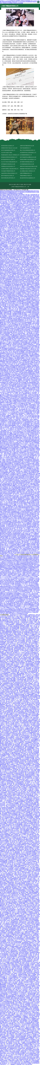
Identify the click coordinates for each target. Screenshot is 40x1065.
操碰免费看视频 (7, 1001)
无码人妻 (21, 769)
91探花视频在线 (6, 508)
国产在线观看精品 (27, 515)
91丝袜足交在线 (33, 1031)
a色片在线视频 (12, 449)
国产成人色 (10, 864)
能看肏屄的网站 (18, 740)
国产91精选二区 (32, 1011)
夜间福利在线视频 (12, 822)
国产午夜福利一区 (29, 235)
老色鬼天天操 (26, 326)
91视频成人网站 (8, 334)
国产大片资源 (23, 439)
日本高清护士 (3, 492)
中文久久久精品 (34, 716)
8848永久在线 (20, 811)
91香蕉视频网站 (29, 257)
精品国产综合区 (8, 371)
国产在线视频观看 (15, 818)
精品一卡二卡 (18, 520)
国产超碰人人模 (22, 225)
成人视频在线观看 (26, 657)
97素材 (12, 662)
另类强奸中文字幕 (5, 893)
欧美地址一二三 (21, 509)
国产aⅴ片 (29, 670)
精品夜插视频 (21, 537)
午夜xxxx (22, 1047)
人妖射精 (7, 1005)
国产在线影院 (19, 243)
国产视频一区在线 (12, 433)
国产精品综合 (9, 1055)
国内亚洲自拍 (32, 956)
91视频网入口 (7, 670)
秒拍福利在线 (26, 440)
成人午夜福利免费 (29, 463)
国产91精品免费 (13, 953)
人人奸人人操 (34, 528)
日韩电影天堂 (24, 629)
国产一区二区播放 (25, 528)
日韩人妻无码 (20, 678)
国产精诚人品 (15, 741)
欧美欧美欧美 (28, 811)
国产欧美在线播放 (24, 324)
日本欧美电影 (19, 823)
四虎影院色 (23, 761)
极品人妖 (22, 925)
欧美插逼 (34, 853)
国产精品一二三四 (5, 229)
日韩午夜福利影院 (33, 951)
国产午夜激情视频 (33, 715)
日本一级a (14, 918)
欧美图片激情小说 (23, 517)
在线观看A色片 (11, 906)
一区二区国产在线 (21, 908)
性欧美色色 (3, 968)
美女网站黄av (31, 834)
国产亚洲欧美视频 (25, 881)
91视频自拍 (13, 934)
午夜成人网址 (30, 270)
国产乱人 (9, 1019)
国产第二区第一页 (12, 1011)
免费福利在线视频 (19, 694)
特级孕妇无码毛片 (26, 882)
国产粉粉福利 (23, 659)
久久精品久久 (3, 413)
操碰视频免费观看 (11, 996)
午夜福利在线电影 (18, 203)
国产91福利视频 (6, 374)
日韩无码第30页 (18, 845)
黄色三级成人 (28, 385)
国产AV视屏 (12, 633)
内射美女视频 (29, 219)
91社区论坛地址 (11, 748)
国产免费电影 (17, 200)
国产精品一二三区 (27, 313)
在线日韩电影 (23, 496)
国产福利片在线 (4, 761)
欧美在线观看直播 (14, 447)
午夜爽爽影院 (7, 285)
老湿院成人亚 (9, 356)
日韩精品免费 (24, 919)
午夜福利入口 (9, 656)
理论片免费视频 (21, 934)
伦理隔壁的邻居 (27, 885)
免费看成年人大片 (14, 348)
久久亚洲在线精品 (5, 336)
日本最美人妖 (26, 376)
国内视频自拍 (17, 512)
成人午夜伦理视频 (30, 773)
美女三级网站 (30, 496)
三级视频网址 (8, 945)
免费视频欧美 (28, 1009)
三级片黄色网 (14, 735)
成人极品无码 (13, 810)
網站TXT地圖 (20, 184)
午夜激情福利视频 (21, 679)
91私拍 (33, 826)
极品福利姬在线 (23, 237)
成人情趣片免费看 (11, 401)
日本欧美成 (3, 1011)
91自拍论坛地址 (8, 218)
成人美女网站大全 (15, 229)
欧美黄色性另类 (21, 256)
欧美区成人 (17, 622)
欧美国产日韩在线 (8, 1049)
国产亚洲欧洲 (9, 1012)
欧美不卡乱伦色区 (27, 1057)
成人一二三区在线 (20, 940)
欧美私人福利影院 (35, 376)
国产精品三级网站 (32, 1036)
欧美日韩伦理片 (13, 306)
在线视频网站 (35, 200)
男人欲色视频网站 (23, 360)
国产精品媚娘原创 (7, 769)
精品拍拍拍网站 (9, 214)
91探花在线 (34, 1005)
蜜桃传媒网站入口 (31, 1048)
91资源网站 (30, 912)
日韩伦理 (26, 904)
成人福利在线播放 (35, 759)
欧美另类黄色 (20, 441)
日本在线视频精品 (13, 977)
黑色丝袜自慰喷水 (18, 719)
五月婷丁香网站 (23, 504)
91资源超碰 (5, 912)
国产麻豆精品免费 (10, 445)
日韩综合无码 (25, 209)
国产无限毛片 (25, 214)
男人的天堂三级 (9, 250)
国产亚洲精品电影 (19, 328)
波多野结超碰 (11, 232)
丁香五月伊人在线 (16, 415)
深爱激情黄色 (11, 882)
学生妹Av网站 (11, 774)
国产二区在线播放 (31, 985)
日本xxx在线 (19, 681)
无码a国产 (3, 697)
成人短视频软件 (23, 474)
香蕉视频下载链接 (10, 211)
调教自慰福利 (7, 648)
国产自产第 (6, 828)
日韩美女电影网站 (33, 697)
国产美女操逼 (10, 370)
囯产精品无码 (20, 246)
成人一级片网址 (25, 248)
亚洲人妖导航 (16, 786)
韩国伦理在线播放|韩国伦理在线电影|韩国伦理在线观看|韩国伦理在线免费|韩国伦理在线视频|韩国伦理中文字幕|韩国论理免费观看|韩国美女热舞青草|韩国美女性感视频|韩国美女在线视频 (19, 192)
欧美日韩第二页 (22, 280)
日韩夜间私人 (31, 344)
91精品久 (34, 1028)
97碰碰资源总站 (9, 705)
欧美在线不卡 (11, 816)
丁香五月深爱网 (33, 285)
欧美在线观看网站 (24, 247)
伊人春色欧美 (26, 1055)
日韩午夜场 (8, 791)
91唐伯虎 (4, 928)
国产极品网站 (16, 745)
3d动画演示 (36, 797)
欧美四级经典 (29, 704)
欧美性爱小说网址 (14, 420)
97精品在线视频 (14, 695)
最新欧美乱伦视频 (22, 386)
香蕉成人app (26, 824)
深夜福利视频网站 (34, 892)
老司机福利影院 (12, 928)
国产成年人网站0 (34, 676)
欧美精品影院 (22, 223)
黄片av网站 (9, 666)
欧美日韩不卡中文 (31, 420)
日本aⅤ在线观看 (30, 635)
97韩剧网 (21, 1009)
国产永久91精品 (17, 843)
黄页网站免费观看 (5, 252)
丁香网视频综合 (19, 624)
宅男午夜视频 (23, 946)
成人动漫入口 (29, 485)
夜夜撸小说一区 (30, 223)
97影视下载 (20, 633)
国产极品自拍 (10, 268)
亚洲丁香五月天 (34, 831)
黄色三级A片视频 (11, 452)
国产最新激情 (3, 407)
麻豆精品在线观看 (19, 711)
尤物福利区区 (5, 441)
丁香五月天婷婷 (35, 261)
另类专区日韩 (18, 655)
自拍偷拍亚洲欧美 (19, 773)
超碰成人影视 (16, 794)
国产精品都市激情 (24, 285)
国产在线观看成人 (21, 501)
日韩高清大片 (12, 246)
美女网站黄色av (4, 1022)
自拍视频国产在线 (21, 915)
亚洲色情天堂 (29, 291)
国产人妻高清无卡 (16, 387)
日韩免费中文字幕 (33, 397)
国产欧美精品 (26, 699)
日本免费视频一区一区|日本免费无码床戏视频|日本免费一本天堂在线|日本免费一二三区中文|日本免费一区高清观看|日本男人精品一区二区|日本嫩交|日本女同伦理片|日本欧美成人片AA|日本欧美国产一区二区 (20, 591)
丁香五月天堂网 (9, 651)
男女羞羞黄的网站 (24, 1038)
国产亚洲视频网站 (32, 455)
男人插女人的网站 (33, 480)
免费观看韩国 (28, 441)
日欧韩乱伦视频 (31, 993)
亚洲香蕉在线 (14, 525)
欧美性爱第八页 (27, 736)
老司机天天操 (23, 494)
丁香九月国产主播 (5, 645)
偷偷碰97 (13, 1064)
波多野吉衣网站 (18, 241)
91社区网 (36, 1003)
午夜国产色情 (18, 875)
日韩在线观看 (34, 499)
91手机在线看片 (30, 903)
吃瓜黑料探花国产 (8, 751)
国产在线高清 (35, 548)
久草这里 (36, 950)
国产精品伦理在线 (6, 942)
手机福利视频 (20, 996)
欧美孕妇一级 (9, 907)
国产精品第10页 (9, 241)
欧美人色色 (11, 617)
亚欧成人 (4, 1057)
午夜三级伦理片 (31, 915)
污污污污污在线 (16, 898)
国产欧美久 (22, 813)
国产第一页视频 (27, 435)
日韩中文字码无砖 (19, 322)
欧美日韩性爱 (22, 973)
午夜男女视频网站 (18, 499)
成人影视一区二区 (20, 297)
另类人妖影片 (14, 517)
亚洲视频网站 (3, 449)
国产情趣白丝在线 (10, 224)
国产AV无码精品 (17, 376)
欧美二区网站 (12, 482)
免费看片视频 (13, 955)
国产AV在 (31, 865)
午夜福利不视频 (4, 951)
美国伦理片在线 (20, 418)
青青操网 (15, 800)
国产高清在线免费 (19, 370)
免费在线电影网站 (10, 1015)
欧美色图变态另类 (19, 683)
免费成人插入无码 (21, 660)
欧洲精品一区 (3, 548)
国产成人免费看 (9, 200)
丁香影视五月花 (7, 247)
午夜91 (16, 704)
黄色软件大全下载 (11, 353)
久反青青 (32, 1001)
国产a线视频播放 (32, 538)
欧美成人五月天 (25, 552)
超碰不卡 (18, 764)
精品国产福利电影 (25, 269)
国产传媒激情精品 (23, 1006)
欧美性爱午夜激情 (24, 952)
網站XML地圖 (12, 184)
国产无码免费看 (9, 542)
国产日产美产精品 (29, 842)
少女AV (28, 867)
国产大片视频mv (21, 286)
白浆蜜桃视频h (7, 207)
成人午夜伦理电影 (11, 274)
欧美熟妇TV (28, 996)
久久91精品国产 (26, 547)
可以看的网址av (15, 1004)
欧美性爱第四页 (33, 300)
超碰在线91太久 (25, 1010)
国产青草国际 (6, 204)
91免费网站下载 (17, 726)
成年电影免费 (14, 194)
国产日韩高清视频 (30, 316)
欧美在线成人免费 (23, 992)
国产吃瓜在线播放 (20, 640)
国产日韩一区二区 (5, 700)
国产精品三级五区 (25, 962)
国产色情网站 (34, 843)
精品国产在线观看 (32, 854)
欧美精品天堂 (24, 458)
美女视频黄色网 (30, 638)
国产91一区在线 (7, 423)
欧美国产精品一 (24, 394)
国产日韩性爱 (23, 281)
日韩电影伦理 (26, 251)
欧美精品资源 (26, 493)
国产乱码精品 (9, 435)
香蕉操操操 (8, 618)
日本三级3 (3, 856)
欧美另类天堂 (31, 517)
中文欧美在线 (4, 788)
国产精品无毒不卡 (14, 629)
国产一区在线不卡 (27, 675)
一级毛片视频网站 (27, 523)
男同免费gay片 (33, 1017)
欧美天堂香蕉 (22, 1058)
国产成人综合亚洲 (26, 794)
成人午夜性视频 (31, 484)
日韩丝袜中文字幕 (21, 429)
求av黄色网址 (8, 800)
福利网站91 (31, 929)
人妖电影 (13, 677)
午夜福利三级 (16, 657)
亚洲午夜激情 (19, 414)
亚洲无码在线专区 (8, 483)
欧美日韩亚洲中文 (18, 812)
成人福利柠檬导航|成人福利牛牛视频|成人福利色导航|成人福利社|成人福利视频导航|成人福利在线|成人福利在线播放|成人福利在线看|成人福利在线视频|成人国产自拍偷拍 (19, 604)
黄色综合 (10, 1047)
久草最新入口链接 (10, 408)
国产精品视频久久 (32, 407)
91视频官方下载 (31, 208)
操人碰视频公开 (23, 837)
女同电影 (4, 983)
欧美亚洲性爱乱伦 (18, 838)
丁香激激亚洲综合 (19, 216)
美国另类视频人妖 (18, 318)
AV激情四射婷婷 (24, 722)
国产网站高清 (8, 652)
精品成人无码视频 (5, 436)
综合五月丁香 (16, 668)
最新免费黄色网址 (29, 519)
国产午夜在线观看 (25, 531)
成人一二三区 (25, 836)
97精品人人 (25, 1015)
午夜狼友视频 (6, 1026)
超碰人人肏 (8, 752)
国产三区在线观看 (15, 826)
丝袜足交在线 (32, 754)
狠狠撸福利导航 (17, 632)
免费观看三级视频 (13, 869)
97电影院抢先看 (4, 908)
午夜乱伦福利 (9, 289)
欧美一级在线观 (23, 990)
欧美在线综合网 (14, 831)
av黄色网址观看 (9, 460)
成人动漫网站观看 (14, 628)
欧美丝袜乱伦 (20, 530)
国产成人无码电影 (28, 838)
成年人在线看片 (20, 449)
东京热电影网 (30, 494)
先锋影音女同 (24, 538)
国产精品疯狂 (34, 699)
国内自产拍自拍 (32, 396)
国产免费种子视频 (23, 355)
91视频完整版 (4, 869)
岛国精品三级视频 (30, 327)
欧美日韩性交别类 (28, 243)
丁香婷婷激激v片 (25, 419)
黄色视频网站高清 (14, 929)
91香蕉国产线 (29, 1047)
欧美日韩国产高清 (12, 641)
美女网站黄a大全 (14, 466)
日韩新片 (28, 995)
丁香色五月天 (14, 333)
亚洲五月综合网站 (14, 442)
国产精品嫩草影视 (20, 995)
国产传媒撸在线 (8, 234)
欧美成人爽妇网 (4, 887)
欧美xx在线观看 (16, 538)
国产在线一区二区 (18, 236)
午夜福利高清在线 (6, 815)
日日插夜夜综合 (10, 801)
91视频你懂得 (29, 799)
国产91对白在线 (17, 302)
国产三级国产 (7, 898)
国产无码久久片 (32, 508)
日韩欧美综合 (10, 392)
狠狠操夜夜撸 (30, 202)
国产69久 (15, 619)
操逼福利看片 (31, 273)
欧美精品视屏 (20, 353)
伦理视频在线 (7, 918)
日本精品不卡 (23, 345)
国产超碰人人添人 (13, 1038)
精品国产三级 (13, 1027)
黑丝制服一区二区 (5, 549)
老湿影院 (25, 1046)
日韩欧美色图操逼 (29, 216)
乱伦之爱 (29, 960)
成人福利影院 (35, 542)
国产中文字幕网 (22, 391)
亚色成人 (17, 881)
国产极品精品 (22, 488)
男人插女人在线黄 (9, 554)
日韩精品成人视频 (28, 687)
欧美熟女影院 (29, 232)
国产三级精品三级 (26, 207)
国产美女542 (23, 623)
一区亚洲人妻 (33, 691)
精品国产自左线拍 (20, 277)
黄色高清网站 (23, 466)
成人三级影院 (34, 535)
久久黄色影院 (23, 993)
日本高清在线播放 (6, 523)
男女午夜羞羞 (22, 436)
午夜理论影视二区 (5, 662)
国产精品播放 (13, 887)
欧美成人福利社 (7, 275)
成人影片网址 (35, 468)
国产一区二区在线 (21, 978)
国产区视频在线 (31, 433)
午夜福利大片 (15, 315)
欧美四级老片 (32, 404)
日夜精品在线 (23, 921)
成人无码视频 (9, 820)
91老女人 (8, 720)
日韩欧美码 (11, 1060)
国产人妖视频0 (23, 788)
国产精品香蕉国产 (20, 498)
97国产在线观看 (7, 313)
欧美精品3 (35, 880)
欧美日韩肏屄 (25, 512)
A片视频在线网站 (34, 305)
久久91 (18, 944)
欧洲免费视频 (34, 241)
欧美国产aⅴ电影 (18, 268)
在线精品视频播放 (7, 780)
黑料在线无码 (24, 374)
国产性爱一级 (11, 784)
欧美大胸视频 (30, 477)
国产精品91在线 (14, 290)
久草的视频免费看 (16, 311)
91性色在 (4, 816)
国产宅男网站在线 (13, 779)
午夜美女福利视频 (20, 662)
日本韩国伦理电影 (30, 199)
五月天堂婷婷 (21, 641)
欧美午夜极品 (12, 361)
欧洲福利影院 (9, 773)
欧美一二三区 (30, 779)
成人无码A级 (28, 752)
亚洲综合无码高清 (15, 458)
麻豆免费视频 (7, 874)
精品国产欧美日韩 (30, 984)
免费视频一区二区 (34, 457)
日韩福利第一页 (17, 676)
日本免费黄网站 (17, 263)
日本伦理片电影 (4, 1009)
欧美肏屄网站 (21, 333)
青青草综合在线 (27, 310)
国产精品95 (24, 818)
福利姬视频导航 (17, 218)
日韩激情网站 (6, 231)
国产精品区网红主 (21, 210)
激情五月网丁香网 (18, 1000)
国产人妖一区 (9, 704)
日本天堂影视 (26, 430)
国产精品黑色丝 (18, 527)
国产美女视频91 (26, 263)
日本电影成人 (32, 623)
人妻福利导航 (11, 316)
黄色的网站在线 (19, 774)
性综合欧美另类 (11, 654)
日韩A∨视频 (3, 687)
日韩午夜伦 (28, 907)
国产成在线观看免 (21, 917)
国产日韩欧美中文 (27, 392)
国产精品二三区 (23, 204)
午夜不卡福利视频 (28, 730)
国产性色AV (36, 1037)
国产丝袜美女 (24, 789)
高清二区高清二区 (21, 1032)
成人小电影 (36, 784)
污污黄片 (16, 829)
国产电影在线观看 (20, 211)
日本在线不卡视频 (17, 1017)
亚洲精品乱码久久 (31, 883)
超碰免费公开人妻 (13, 506)
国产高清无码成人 (18, 390)
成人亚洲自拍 (26, 644)
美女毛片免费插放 (8, 778)
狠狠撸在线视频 (16, 423)
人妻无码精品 (10, 221)
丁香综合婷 (14, 770)
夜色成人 (10, 708)
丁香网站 (20, 899)
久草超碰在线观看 (10, 295)
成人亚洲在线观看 (8, 437)
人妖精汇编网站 (35, 924)
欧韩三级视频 (20, 750)
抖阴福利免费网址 (23, 902)
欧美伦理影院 (11, 235)
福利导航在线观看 (21, 482)
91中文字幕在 (4, 1038)
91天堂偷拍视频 (23, 342)
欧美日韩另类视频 (32, 345)
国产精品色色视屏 (30, 645)
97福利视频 (25, 1017)
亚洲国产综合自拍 (25, 741)
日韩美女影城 (28, 476)
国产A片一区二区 (32, 391)
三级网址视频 (30, 677)
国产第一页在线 (13, 327)
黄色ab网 (9, 877)
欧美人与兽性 (3, 543)
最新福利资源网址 (27, 302)
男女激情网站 (9, 762)
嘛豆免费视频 (20, 673)
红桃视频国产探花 (23, 1039)
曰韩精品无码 (14, 920)
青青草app (8, 746)
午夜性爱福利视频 (18, 340)
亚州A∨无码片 (20, 630)
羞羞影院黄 (3, 1048)
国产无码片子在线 (11, 644)
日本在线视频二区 (24, 619)
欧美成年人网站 (31, 197)
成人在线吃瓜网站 (29, 295)
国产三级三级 (33, 953)
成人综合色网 (30, 501)
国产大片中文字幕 (27, 734)
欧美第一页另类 (7, 345)
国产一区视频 (21, 1042)
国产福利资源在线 (24, 198)
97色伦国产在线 (12, 553)
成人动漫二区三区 (32, 320)
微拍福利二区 (15, 237)
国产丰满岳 (28, 762)
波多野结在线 (9, 379)
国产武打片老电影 (32, 525)
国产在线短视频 (28, 278)
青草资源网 (36, 847)
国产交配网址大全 (22, 433)
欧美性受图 (17, 797)
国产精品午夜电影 (8, 265)
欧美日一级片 (27, 682)
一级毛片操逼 (11, 548)
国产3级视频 (27, 812)
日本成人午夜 (33, 1046)
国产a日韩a (18, 963)
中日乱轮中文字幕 (10, 640)
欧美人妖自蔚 (5, 496)
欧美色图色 (3, 1032)
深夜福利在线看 (19, 849)
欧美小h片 (20, 1062)
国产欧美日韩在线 (24, 363)
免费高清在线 (21, 506)
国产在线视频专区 (21, 452)
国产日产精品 (19, 283)
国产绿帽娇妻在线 (12, 1048)
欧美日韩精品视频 (31, 1053)
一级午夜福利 (29, 333)
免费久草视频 (14, 477)
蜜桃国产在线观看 (28, 238)
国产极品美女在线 (33, 399)
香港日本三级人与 (12, 957)
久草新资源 (17, 705)
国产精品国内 (8, 796)
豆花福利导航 (21, 1048)
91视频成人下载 (12, 358)
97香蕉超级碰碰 (13, 396)
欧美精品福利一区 (8, 971)
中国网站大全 (7, 450)
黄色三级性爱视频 (14, 488)
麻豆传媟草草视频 (25, 503)
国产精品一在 (17, 495)
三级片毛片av (26, 708)
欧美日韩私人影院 (5, 920)
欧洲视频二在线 (23, 351)
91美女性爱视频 (14, 377)
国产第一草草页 (9, 258)
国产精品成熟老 (14, 436)
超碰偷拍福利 (25, 691)
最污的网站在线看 (21, 906)
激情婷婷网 (15, 888)
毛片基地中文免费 (32, 621)
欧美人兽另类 (35, 628)
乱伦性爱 (19, 805)
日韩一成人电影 (33, 369)
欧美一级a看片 (19, 982)
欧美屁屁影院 (24, 397)
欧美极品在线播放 (10, 409)
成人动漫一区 (6, 351)
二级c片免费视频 (18, 460)
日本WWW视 (24, 886)
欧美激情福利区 (18, 941)
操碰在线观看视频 (35, 695)
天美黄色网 (23, 621)
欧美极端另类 (14, 893)
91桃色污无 (34, 995)
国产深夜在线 (19, 366)
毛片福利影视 (5, 280)
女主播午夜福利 (24, 650)
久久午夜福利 (24, 220)
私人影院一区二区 (11, 1028)
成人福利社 (24, 705)
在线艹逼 (24, 656)
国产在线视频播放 (30, 747)
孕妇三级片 (26, 724)
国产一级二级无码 (11, 660)
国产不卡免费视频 (34, 533)
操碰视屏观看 (16, 533)
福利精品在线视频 (34, 307)
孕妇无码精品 (7, 453)
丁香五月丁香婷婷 (10, 736)
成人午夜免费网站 (12, 1039)
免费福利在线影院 (15, 220)
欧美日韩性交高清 (34, 918)
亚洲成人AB (28, 820)
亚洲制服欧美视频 (5, 754)
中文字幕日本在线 (29, 434)
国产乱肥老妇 (13, 344)
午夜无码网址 (32, 713)
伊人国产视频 (29, 489)
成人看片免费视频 (34, 442)
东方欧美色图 (19, 968)
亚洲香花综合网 (28, 692)
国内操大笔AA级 (16, 227)
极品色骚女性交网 (32, 906)
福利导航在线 (9, 533)
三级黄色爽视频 (9, 624)
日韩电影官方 (4, 950)
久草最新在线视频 (14, 365)
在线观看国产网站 (14, 474)
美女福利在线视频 (22, 197)
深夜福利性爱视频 (29, 264)
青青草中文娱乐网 (20, 635)
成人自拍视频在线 (24, 549)
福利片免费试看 (31, 810)
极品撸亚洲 (15, 752)
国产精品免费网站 (34, 354)
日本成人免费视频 (28, 371)
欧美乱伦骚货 (16, 780)
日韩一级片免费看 (24, 716)
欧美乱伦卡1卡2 (12, 1006)
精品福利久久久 (10, 317)
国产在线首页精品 (24, 375)
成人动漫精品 (27, 899)
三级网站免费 (30, 688)
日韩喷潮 (11, 655)
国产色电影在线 (19, 1054)
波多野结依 (10, 646)
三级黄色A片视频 (26, 896)
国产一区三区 (34, 625)
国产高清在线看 (24, 627)
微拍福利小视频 (20, 860)
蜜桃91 (22, 804)
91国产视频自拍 (11, 885)
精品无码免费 (34, 379)
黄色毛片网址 (7, 307)
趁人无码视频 (21, 253)
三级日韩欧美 (9, 209)
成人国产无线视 (22, 484)
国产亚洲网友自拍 (11, 382)
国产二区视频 (23, 888)
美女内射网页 (11, 388)
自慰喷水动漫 (25, 387)
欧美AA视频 (15, 960)
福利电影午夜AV (21, 492)
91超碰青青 (16, 625)
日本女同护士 (33, 248)
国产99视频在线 (32, 288)
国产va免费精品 (27, 289)
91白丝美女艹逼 (18, 430)
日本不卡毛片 (22, 417)
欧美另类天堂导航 (18, 689)
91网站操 (10, 785)
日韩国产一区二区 (35, 1038)
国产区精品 (5, 655)
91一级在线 (9, 625)
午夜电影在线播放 (30, 306)
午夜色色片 (11, 823)
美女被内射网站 (31, 707)
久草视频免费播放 (20, 890)
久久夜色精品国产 (29, 301)
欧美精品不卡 (27, 858)
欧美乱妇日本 (24, 478)
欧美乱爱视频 (34, 850)
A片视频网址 (35, 641)
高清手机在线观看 (17, 730)
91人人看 (34, 781)
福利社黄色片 (10, 870)
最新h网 (36, 802)
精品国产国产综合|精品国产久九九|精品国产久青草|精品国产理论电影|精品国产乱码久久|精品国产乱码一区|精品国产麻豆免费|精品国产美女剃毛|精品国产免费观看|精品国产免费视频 (20, 580)
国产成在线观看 (11, 1032)
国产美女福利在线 (6, 300)
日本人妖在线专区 (19, 820)
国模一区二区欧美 (30, 381)
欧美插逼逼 (19, 793)
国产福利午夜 (14, 1021)
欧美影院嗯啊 (11, 199)
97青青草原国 (9, 665)
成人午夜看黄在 (27, 527)
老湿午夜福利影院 (33, 505)
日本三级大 (26, 845)
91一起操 (19, 699)
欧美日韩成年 (35, 858)
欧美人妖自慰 (20, 664)
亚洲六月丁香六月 (19, 907)
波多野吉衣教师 (32, 231)
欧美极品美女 (25, 338)
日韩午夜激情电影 (21, 536)
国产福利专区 (10, 195)
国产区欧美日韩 (30, 492)
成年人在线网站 (9, 310)
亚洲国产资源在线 (11, 930)
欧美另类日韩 (27, 1012)
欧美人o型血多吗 (14, 394)
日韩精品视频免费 (20, 350)
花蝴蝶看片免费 (29, 729)
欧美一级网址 (16, 1019)
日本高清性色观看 (12, 992)
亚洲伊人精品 (32, 478)
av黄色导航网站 (20, 909)
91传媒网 (2, 807)
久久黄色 (36, 894)
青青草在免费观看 (20, 1037)
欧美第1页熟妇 (25, 533)
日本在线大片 (34, 1004)
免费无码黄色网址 (30, 931)
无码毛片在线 (20, 434)
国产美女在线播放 (29, 514)
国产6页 (27, 866)
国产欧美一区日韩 (9, 520)
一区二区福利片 (10, 414)
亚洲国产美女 (15, 453)
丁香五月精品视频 (33, 643)
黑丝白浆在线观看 (10, 1046)
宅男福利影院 (20, 274)
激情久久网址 (19, 326)
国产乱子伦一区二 (30, 673)
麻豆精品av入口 (19, 931)
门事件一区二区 (12, 308)
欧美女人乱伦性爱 (27, 827)
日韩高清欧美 (29, 925)
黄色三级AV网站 (10, 406)
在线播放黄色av (4, 420)
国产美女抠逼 (13, 840)
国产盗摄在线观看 (25, 785)
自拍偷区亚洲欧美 (5, 763)
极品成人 (7, 1058)
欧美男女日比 (20, 473)
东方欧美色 (3, 1039)
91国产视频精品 (7, 213)
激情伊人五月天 (10, 259)
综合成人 (28, 910)
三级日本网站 (3, 308)
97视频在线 (11, 687)
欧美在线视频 (23, 614)
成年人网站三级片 (19, 710)
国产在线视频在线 (14, 461)
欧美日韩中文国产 (23, 396)
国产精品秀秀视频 (16, 338)
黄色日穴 (15, 891)
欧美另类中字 (20, 422)
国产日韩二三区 (35, 318)
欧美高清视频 (4, 883)
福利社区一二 (13, 441)
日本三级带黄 (20, 1022)
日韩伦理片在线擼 (11, 707)
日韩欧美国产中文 (31, 914)
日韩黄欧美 (30, 790)
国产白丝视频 (25, 307)
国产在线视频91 (23, 315)
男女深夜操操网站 (15, 444)
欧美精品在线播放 (34, 447)
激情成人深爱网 (6, 972)
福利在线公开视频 (14, 215)
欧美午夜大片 (12, 863)
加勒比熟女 (22, 779)
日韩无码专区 (12, 799)
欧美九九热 (20, 654)
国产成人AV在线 (33, 992)
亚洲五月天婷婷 (12, 979)
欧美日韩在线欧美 (11, 398)
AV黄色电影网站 (13, 772)
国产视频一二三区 (31, 403)
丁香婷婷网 (8, 886)
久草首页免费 (32, 990)
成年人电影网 (9, 226)
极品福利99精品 (29, 361)
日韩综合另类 (33, 247)
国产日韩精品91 (32, 458)
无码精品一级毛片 (26, 293)
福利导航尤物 (35, 415)
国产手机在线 (32, 684)
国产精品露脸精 (29, 795)
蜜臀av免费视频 (6, 208)
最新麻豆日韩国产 (29, 982)
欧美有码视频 (21, 367)
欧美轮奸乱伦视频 (10, 698)
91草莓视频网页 (4, 673)
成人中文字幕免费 (30, 408)
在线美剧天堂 (7, 372)
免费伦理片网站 (25, 666)
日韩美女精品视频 (10, 366)
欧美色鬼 (4, 765)
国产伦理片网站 (6, 741)
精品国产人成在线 (29, 349)
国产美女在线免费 (34, 334)
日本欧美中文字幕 (21, 897)
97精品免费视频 (7, 281)
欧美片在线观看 (18, 969)
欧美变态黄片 (9, 383)
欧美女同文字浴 (9, 527)
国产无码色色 (23, 732)
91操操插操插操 (29, 664)
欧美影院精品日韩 (20, 937)
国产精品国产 (35, 762)
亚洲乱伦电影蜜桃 (15, 753)
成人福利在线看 (12, 950)
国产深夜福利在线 (33, 672)
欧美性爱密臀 (12, 681)
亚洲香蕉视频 (9, 499)
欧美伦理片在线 (4, 442)
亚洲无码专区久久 (5, 412)
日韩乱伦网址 (11, 940)
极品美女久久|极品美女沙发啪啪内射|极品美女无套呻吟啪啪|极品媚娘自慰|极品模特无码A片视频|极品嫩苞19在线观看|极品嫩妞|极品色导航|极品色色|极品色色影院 (20, 610)
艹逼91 (13, 972)
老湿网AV (9, 794)
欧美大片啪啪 (7, 960)
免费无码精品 (11, 963)
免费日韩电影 (18, 634)
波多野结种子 (22, 365)
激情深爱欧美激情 (23, 806)
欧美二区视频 (20, 894)
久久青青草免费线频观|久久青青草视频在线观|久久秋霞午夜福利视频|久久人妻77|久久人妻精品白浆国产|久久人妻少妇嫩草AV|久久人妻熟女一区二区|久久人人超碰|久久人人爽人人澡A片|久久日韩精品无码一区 (19, 606)
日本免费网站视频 (11, 434)
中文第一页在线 (18, 310)
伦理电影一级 (35, 516)
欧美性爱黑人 (21, 306)
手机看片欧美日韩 (20, 219)
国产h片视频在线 (7, 913)
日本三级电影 (25, 294)
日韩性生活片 (27, 1041)
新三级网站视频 (12, 407)
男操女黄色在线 (25, 356)
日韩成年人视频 (27, 340)
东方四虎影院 (28, 456)
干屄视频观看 (16, 666)
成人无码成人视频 (23, 918)
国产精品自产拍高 (13, 952)
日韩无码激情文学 (6, 966)
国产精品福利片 (31, 897)
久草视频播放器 (31, 732)
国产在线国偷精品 (13, 267)
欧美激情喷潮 (5, 439)
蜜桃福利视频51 (21, 358)
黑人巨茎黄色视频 (27, 410)
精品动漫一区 (34, 263)
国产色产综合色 (25, 234)
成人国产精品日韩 (27, 778)
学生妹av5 (7, 623)
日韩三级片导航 (35, 941)
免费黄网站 (14, 902)
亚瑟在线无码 (17, 532)
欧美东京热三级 (4, 331)
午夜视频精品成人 (15, 511)
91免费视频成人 (14, 549)
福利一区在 (12, 839)
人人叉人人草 (18, 1055)
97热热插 (32, 963)
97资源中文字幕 (21, 510)
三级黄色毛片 (31, 614)
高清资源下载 (34, 543)
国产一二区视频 (27, 1000)
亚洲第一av (13, 876)
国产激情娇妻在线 (23, 1011)
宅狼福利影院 (32, 351)
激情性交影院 (16, 288)
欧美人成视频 (20, 398)
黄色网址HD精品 (4, 355)
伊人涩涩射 (6, 934)
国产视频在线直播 (12, 697)
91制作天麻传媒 (25, 652)
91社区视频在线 (21, 403)
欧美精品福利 (29, 506)
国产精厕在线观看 (8, 359)
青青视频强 (30, 950)
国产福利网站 (9, 551)
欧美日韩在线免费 (8, 969)
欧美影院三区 (8, 682)
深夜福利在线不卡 (14, 439)
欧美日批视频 (35, 996)
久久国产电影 (30, 436)
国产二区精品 (4, 946)
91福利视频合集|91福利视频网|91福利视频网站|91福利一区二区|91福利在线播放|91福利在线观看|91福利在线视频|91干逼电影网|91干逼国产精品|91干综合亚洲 (20, 594)
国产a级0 (15, 989)
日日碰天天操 (16, 397)
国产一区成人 (35, 644)
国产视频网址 (20, 645)
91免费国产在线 (16, 505)
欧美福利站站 (24, 399)
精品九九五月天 (28, 274)
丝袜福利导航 (17, 547)
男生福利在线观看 (10, 219)
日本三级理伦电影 (31, 930)
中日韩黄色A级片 (7, 730)
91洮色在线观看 (32, 469)
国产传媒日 (24, 745)
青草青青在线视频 (6, 311)
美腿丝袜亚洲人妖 (31, 1030)
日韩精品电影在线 (30, 388)
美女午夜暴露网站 (7, 688)
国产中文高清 (22, 670)
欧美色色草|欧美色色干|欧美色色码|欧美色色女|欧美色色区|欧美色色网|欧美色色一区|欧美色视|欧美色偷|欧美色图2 (20, 589)
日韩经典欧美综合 (24, 290)
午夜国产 (7, 842)
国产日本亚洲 (5, 494)
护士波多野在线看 (22, 876)
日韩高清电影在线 (8, 829)
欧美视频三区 (29, 350)
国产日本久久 (29, 409)
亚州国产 (8, 859)
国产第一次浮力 (10, 904)
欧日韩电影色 (6, 367)
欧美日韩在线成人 (13, 716)
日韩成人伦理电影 (29, 848)
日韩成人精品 (5, 363)
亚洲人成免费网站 (24, 709)
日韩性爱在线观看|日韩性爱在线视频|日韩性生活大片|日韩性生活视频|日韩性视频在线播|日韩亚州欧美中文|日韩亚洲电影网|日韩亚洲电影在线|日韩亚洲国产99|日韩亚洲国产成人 (19, 560)
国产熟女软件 (9, 702)
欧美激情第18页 (11, 616)
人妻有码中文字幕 (24, 275)
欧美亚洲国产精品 (19, 462)
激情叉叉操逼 (9, 203)
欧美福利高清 (9, 634)
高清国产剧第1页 (23, 215)
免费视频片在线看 (5, 466)
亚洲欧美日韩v (30, 947)
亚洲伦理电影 (34, 632)
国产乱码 (28, 641)
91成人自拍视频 (31, 308)
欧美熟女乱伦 (15, 304)
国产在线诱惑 (19, 317)
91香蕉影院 (21, 775)
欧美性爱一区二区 (18, 551)
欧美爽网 (2, 718)
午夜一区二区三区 (20, 408)
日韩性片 (34, 821)
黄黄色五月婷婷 (29, 780)
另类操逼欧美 (32, 215)
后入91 (14, 796)
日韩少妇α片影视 (22, 955)
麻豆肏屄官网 (16, 334)
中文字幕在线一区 (5, 919)
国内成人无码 (16, 332)
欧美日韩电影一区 (32, 832)
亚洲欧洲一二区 (20, 930)
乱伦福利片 (22, 752)
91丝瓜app (30, 656)
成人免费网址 (19, 380)
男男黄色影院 (35, 1063)
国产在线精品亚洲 (28, 1003)
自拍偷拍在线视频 (32, 761)
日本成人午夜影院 (28, 390)
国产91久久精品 (28, 321)
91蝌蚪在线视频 (7, 294)
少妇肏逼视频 (11, 1037)
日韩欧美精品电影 (8, 332)
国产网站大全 (16, 652)
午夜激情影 (6, 695)
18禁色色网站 (35, 1012)
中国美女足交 (35, 289)
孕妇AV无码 (14, 855)
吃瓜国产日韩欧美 (13, 993)
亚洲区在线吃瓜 (28, 1014)
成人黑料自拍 (9, 419)
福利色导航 (32, 1015)
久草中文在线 (15, 345)
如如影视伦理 (32, 629)
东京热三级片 (19, 548)
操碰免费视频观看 (7, 632)
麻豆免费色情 (6, 831)
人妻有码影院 (27, 941)
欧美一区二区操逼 (25, 332)
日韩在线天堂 (33, 275)
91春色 (17, 737)
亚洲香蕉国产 (12, 767)
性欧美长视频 (19, 817)
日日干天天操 (17, 404)
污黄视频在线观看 (16, 313)
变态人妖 (3, 1044)
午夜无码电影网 (23, 951)
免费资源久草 (20, 795)
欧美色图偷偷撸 (9, 807)
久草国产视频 (19, 617)
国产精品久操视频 (18, 935)
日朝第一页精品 (15, 623)
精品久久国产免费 (21, 790)
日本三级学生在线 (28, 651)
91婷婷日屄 (28, 920)
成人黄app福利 (27, 667)
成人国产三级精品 (34, 252)
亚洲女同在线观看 (25, 329)
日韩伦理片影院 (7, 675)
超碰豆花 (23, 703)
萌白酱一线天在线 (16, 450)
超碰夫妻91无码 (27, 203)
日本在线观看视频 (31, 1042)
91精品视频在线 (32, 472)
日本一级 (16, 936)
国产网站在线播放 (24, 304)
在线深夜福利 (26, 499)
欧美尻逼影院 (22, 891)
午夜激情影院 (35, 465)
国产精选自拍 (13, 386)
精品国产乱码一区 (16, 424)
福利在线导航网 (10, 856)
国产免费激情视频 (17, 648)
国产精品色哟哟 (20, 816)
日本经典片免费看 (19, 230)
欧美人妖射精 (16, 1050)
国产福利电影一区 (5, 202)
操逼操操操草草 (12, 509)
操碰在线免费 (35, 1041)
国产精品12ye (33, 1059)
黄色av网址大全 (29, 331)
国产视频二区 (6, 537)
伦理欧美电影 (26, 224)
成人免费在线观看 (21, 308)
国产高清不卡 (19, 858)
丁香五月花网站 (25, 265)
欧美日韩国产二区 (22, 928)
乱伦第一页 (37, 813)
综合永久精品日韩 (24, 453)
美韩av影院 (31, 871)
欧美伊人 (22, 727)
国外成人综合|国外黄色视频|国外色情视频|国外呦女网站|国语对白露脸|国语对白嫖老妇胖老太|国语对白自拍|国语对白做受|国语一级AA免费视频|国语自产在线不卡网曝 (20, 565)
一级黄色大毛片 (4, 1062)
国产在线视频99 (15, 329)
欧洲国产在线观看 (30, 544)
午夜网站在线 (25, 218)
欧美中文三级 (26, 551)
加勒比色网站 (15, 964)
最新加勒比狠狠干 (28, 721)
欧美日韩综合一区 (16, 896)
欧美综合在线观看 (33, 394)
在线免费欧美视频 (31, 851)
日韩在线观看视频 (27, 815)
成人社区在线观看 (20, 985)
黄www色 (17, 882)
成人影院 (33, 724)
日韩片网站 (33, 793)
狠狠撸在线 (28, 1028)
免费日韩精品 (13, 403)
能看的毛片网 (7, 855)
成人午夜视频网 (27, 468)
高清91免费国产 (12, 492)
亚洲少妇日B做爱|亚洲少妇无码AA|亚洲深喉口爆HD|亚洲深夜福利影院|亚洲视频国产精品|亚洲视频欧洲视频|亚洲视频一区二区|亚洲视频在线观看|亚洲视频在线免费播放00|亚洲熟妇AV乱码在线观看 (20, 597)
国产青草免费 (16, 478)
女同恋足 (34, 839)
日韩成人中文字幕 (23, 976)
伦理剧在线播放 (19, 235)
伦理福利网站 (20, 301)
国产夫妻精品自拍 (19, 984)
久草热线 (35, 736)
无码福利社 (9, 824)
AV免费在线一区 (30, 863)
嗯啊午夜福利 (19, 259)
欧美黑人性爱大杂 (17, 967)
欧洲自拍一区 (6, 1063)
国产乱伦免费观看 (13, 324)
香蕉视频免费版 (6, 484)
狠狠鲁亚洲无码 (4, 273)
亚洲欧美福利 (7, 399)
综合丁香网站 (22, 202)
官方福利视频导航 (24, 447)
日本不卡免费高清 (24, 412)
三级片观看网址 (35, 227)
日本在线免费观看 (12, 956)
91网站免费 (31, 659)
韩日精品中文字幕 (6, 315)
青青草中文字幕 (14, 354)
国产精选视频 (15, 284)
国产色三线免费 (7, 227)
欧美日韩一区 (10, 694)
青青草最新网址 (28, 398)
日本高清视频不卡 (27, 465)
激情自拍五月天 (31, 467)
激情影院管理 (6, 876)
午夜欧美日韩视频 (21, 912)
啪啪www (24, 648)
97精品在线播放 (26, 764)
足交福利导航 (6, 826)
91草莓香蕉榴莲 (31, 979)
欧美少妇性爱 (16, 531)
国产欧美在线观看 (18, 428)
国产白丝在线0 (10, 476)
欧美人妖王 (21, 704)
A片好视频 (19, 832)
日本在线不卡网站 (27, 988)
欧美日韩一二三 (33, 214)
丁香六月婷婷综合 (15, 1010)
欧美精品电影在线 (8, 711)
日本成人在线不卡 (27, 1035)
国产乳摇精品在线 (24, 735)
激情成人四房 (36, 406)
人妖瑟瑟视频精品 (23, 956)
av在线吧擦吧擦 (10, 277)
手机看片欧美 (8, 853)
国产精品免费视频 (20, 546)
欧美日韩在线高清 (5, 1004)
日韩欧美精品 (10, 369)
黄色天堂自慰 (12, 536)
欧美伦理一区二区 (9, 851)
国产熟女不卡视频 (5, 394)
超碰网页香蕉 (25, 300)
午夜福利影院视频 (16, 207)
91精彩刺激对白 (33, 245)
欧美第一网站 (22, 270)
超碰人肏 (6, 871)
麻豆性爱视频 (30, 828)
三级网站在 (14, 768)
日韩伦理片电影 (27, 437)
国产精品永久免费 (14, 270)
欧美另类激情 (15, 285)
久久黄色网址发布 (10, 326)
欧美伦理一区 (25, 618)
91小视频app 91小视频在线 (29, 634)
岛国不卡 (13, 699)
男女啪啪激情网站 (32, 382)
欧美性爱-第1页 (18, 195)
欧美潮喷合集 (14, 367)
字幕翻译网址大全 (30, 413)
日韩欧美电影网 (6, 777)
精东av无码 (26, 793)
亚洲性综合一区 (19, 445)
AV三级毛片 (11, 1054)
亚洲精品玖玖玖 (30, 763)
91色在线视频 (9, 781)
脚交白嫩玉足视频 (8, 293)
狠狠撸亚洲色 (11, 297)
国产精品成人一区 (27, 542)
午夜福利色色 (10, 230)
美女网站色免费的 (8, 866)
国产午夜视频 (29, 630)
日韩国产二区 (33, 453)
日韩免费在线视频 (13, 225)
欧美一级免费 (12, 1014)
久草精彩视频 (8, 657)
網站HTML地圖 (27, 184)
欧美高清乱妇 (3, 388)
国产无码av (35, 794)
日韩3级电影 (9, 1043)
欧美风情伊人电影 (19, 933)
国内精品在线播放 (27, 312)
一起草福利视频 (31, 978)
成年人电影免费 (33, 619)
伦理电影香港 (6, 511)
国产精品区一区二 (8, 393)
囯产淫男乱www (12, 643)
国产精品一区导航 (15, 252)
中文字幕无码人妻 (27, 726)
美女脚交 (23, 791)
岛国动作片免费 (26, 875)
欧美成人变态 (25, 786)
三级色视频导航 (23, 446)
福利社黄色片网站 (20, 232)
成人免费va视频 (7, 1031)
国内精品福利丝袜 (19, 321)
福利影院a (35, 820)
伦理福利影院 (18, 687)
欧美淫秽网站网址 (18, 437)
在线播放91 (22, 763)
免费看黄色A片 (4, 324)
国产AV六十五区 (4, 403)
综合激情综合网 (35, 616)
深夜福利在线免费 (27, 1043)
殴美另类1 (12, 908)
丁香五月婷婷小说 (21, 407)
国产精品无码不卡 (31, 860)
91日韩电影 (8, 902)
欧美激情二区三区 (29, 541)
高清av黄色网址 (14, 446)
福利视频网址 (29, 661)
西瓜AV (31, 636)
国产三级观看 (22, 420)
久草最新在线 (25, 1031)
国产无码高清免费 (16, 942)
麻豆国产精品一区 (32, 660)
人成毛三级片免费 (32, 210)
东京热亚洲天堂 (11, 999)
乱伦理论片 (29, 934)
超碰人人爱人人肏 (10, 982)
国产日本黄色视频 (34, 949)
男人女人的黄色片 (23, 989)
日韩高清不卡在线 (19, 714)
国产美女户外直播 (24, 461)
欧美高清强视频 (20, 677)
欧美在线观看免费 (32, 671)
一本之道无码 (26, 414)
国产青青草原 (31, 928)
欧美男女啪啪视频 (5, 834)
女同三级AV (5, 854)
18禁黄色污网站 (31, 401)
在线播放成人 (35, 523)
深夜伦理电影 (35, 323)
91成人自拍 (3, 1033)
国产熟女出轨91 (22, 671)
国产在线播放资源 (23, 364)
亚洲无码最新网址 (30, 939)
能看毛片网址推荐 (12, 667)
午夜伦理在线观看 (9, 328)
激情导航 (2, 1005)
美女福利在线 (34, 229)
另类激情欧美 (19, 738)
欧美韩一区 (14, 974)
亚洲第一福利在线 (35, 964)
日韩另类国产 (21, 194)
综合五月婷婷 (33, 294)
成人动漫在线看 (13, 280)
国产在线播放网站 (25, 343)
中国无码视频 (7, 338)
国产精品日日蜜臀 (16, 1007)
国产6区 (21, 848)
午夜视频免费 (8, 926)
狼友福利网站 (20, 757)
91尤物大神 (26, 808)
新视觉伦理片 (34, 258)
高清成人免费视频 (25, 299)
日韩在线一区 (23, 213)
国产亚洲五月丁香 (8, 340)
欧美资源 (25, 754)
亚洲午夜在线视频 (29, 530)
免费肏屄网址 (6, 254)
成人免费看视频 (15, 919)
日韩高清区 (18, 827)
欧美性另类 (17, 1047)
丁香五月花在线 (20, 910)
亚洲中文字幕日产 (23, 765)
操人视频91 (15, 973)
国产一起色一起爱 (19, 339)
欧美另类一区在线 (31, 640)
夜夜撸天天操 (35, 967)
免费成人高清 (17, 402)
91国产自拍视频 (12, 501)
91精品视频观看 (21, 810)
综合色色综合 (13, 871)
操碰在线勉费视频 (18, 251)
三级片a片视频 (15, 672)
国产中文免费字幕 (27, 522)
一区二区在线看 (27, 268)
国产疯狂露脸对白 (10, 635)
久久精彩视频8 (31, 536)
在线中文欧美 (6, 446)
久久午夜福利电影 (6, 284)
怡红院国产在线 (28, 769)
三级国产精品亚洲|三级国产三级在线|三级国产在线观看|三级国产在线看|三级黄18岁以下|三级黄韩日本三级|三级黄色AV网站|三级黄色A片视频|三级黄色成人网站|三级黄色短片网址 (19, 574)
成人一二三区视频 (27, 880)
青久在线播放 (33, 836)
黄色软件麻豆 (28, 347)
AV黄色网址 (12, 673)
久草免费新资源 (7, 240)
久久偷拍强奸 (10, 264)
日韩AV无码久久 (24, 444)
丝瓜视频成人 (14, 537)
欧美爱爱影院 (21, 291)
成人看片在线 (33, 552)
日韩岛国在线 (7, 387)
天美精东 (13, 720)
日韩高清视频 (10, 512)
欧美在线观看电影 (17, 758)
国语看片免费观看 (9, 522)
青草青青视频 (7, 198)
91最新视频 (27, 616)
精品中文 (29, 797)
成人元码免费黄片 (9, 547)
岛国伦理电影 (8, 836)
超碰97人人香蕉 (24, 252)
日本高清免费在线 (30, 1022)
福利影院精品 (30, 425)
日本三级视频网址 (25, 831)
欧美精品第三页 (30, 801)
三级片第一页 (9, 390)
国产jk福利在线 (35, 343)
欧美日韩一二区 (4, 804)
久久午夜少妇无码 (24, 305)
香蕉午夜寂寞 (14, 1058)
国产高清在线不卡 (14, 363)
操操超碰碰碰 (28, 322)
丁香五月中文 (21, 1027)
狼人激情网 (6, 923)
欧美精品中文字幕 (13, 990)
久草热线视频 (13, 671)
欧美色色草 (18, 987)
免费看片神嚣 (29, 253)
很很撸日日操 (21, 331)
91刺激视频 (10, 933)
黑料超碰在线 (5, 348)
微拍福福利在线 (11, 844)
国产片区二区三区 (32, 488)
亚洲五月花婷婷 (4, 629)
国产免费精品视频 (12, 661)
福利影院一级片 (17, 731)
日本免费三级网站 (11, 958)
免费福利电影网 (12, 349)
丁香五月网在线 (34, 329)
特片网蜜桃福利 (27, 259)
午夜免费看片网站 (16, 815)
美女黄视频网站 (12, 301)
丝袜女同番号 (26, 195)
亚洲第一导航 (33, 622)
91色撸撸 (7, 962)
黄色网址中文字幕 (8, 410)
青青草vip (21, 920)
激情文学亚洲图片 (31, 1027)
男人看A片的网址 (8, 821)
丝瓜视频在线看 (26, 901)
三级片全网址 (31, 921)
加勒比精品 (11, 883)
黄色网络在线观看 (19, 463)
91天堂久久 (9, 1044)
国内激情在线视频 (27, 372)
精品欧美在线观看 (7, 808)
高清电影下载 (10, 339)
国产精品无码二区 (31, 367)
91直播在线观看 (15, 966)
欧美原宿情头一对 (11, 757)
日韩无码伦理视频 (16, 300)
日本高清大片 (10, 430)
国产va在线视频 (31, 377)
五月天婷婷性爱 (32, 237)
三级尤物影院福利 (21, 467)
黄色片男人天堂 (6, 901)
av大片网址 (5, 839)
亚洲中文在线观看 (12, 983)
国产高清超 (36, 805)
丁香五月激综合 (10, 1035)
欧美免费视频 (26, 632)
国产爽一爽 (17, 691)
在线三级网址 (19, 870)
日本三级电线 (18, 702)
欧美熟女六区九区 (23, 539)
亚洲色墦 (15, 769)
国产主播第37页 (9, 519)
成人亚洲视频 (21, 327)
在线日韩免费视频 (19, 847)
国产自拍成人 (28, 686)
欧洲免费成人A (9, 404)
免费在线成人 (19, 238)
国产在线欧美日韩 (10, 440)
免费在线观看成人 (9, 463)
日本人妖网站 (22, 262)
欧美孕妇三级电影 (27, 323)
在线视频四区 (20, 242)
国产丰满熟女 (14, 457)
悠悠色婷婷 (25, 949)
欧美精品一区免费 (5, 525)
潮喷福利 (5, 994)
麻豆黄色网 (33, 722)
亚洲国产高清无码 (5, 1021)
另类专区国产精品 (6, 538)
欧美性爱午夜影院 (13, 759)
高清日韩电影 (19, 440)
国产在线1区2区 (12, 286)
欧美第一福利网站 (24, 457)
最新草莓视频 (16, 703)
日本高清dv (9, 838)
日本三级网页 (34, 511)
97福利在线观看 (26, 987)
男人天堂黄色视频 (30, 449)
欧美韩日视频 (29, 211)
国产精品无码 (3, 358)
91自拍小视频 (30, 891)
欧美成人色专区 (22, 874)
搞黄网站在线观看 (25, 535)
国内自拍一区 (33, 444)
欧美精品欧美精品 (25, 511)
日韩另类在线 (30, 452)
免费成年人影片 (29, 894)
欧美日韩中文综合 (6, 424)
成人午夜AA (19, 616)
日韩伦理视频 (30, 890)
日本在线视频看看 (6, 521)
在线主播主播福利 (25, 829)
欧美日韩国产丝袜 (10, 451)
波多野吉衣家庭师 (32, 893)
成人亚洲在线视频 (5, 377)
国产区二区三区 (18, 258)
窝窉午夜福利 (16, 356)
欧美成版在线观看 (10, 1003)
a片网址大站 (9, 725)
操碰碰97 (20, 667)
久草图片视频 (16, 688)
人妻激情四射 (18, 751)
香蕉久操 (6, 897)
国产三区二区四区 (20, 914)
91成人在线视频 (10, 849)
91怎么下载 (35, 944)
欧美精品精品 (9, 376)
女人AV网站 (11, 947)
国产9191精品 (23, 834)
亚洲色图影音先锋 (21, 947)
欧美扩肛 (13, 842)
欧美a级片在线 (28, 681)
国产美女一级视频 (34, 765)
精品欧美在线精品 (30, 774)
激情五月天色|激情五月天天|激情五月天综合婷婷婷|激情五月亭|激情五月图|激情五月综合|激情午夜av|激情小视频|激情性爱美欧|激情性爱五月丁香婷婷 (19, 563)
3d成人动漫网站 (6, 1017)
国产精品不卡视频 (5, 194)
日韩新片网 (16, 877)
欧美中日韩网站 (11, 790)
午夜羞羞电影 (9, 710)
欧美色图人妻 (19, 1046)
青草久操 (12, 738)
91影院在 (31, 902)
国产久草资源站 (35, 332)
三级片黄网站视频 (15, 487)
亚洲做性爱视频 (35, 471)
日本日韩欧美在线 (15, 1063)
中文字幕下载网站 (5, 417)
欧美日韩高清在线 (10, 278)
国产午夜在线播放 (8, 480)
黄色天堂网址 (12, 793)
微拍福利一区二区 (20, 851)
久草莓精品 (10, 984)
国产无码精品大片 (22, 871)
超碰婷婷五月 (30, 284)
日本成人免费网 (22, 887)
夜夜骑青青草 (17, 522)
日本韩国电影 (19, 718)
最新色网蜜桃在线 (34, 786)
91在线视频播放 (4, 472)
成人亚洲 (32, 866)
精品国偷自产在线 (21, 431)
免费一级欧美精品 (8, 236)
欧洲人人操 (15, 1059)
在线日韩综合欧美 (11, 541)
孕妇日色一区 (35, 435)
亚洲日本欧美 (24, 684)
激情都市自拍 (4, 716)
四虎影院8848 (19, 839)
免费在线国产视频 (25, 229)
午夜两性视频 (9, 686)
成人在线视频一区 (15, 231)
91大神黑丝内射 (35, 251)
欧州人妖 (7, 1010)
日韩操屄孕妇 (16, 636)
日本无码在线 (34, 962)
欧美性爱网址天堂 (19, 866)
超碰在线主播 (35, 410)
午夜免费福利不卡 (23, 865)
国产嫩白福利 (17, 369)
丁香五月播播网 (12, 976)
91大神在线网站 (6, 659)
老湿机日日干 (5, 386)
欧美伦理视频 (11, 489)
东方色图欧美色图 (34, 387)
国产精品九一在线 (16, 372)
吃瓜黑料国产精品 (18, 289)
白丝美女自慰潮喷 (8, 318)
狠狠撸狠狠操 (29, 510)
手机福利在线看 (12, 256)
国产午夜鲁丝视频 (10, 858)
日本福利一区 (25, 753)
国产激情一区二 (11, 418)
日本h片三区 (18, 698)
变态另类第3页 (16, 281)
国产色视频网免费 (14, 273)
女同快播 (17, 743)
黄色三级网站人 (34, 419)
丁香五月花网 (19, 736)
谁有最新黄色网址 (12, 639)
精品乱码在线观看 (8, 269)
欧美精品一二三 (7, 245)
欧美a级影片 (21, 661)
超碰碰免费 (30, 1032)
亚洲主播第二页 (6, 1025)
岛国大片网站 (5, 197)
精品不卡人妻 (7, 758)
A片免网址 (33, 869)
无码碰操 (13, 645)
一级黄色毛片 (29, 546)
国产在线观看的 (25, 240)
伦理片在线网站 (21, 553)
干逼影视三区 (33, 338)
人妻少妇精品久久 (12, 1030)
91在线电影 (27, 781)
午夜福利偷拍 (25, 622)
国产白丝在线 (23, 877)
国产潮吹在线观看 (22, 720)
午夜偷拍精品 (26, 864)
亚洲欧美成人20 (27, 968)
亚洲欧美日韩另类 (29, 633)
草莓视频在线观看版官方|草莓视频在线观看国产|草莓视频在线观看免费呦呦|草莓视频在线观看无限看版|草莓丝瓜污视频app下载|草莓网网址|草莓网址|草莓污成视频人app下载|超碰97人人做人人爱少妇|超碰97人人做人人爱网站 (19, 568)
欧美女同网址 (5, 474)
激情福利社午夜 (6, 220)
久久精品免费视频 (16, 312)
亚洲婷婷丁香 (19, 904)
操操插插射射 (14, 921)
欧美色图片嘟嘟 (10, 485)
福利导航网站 (26, 380)
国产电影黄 (5, 929)
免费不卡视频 (19, 337)
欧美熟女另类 (20, 1028)
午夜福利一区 (34, 359)
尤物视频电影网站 (29, 422)
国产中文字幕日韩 (13, 539)
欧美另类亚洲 (16, 836)
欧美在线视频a (26, 520)
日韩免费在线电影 (10, 238)
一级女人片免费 (11, 756)
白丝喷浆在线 (33, 898)
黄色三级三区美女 (29, 242)
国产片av (36, 1047)
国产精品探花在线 (18, 682)
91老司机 (7, 722)
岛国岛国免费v (26, 731)
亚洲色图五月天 (34, 708)
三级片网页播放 (27, 870)
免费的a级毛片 (9, 402)
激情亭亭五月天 (18, 693)
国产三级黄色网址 (14, 496)
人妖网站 (10, 880)
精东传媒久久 (27, 1033)
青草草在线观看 (18, 971)
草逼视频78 (21, 983)
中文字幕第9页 (7, 457)
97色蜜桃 (21, 800)
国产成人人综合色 (5, 458)
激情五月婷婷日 (12, 467)
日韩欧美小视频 (28, 1044)
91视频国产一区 (26, 1016)
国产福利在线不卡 (7, 703)
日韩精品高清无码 (11, 510)
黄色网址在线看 (35, 503)
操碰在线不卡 (33, 450)
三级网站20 (18, 1015)
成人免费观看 (15, 650)
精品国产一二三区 (19, 665)
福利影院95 (26, 655)
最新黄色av (7, 837)
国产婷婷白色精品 (5, 735)
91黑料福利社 (26, 725)
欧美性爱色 (32, 772)
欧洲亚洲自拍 (20, 349)
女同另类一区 (35, 393)
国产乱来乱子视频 (5, 535)
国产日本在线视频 (33, 315)
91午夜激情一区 (33, 198)
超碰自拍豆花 (16, 892)
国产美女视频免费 (32, 417)
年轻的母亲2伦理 (29, 802)
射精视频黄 (25, 942)
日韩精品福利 (9, 845)
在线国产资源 (19, 1060)
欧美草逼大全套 (32, 946)
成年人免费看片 (25, 743)
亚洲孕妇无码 (28, 230)
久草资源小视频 (12, 865)
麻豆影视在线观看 (18, 483)
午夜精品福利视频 (17, 777)
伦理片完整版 (30, 909)
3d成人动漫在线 (30, 727)
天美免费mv (3, 643)
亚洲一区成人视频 (34, 412)
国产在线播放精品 (16, 465)
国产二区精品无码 (29, 445)
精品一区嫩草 (9, 471)
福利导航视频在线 (20, 784)
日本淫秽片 (7, 974)
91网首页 (31, 837)
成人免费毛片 (20, 456)
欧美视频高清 (34, 652)
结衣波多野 (32, 618)
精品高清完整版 (17, 490)
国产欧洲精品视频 (11, 850)
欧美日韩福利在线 (26, 926)
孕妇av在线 (10, 949)
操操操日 (10, 847)
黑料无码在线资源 (21, 526)
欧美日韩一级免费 (25, 998)
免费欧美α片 (26, 451)
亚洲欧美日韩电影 (32, 431)
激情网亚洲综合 (27, 393)
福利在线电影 (34, 224)
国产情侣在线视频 (21, 382)
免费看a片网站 (20, 980)
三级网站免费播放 (30, 665)
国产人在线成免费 (31, 500)
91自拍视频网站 (30, 286)
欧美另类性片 (16, 265)
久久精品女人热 (12, 429)
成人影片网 (25, 676)
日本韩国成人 (26, 702)
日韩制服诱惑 (16, 853)
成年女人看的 (20, 541)
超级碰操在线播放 (35, 952)
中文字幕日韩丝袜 (29, 339)
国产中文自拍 (21, 957)
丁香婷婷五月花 (8, 263)
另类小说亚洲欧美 (7, 786)
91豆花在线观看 (10, 718)
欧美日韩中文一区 (32, 679)
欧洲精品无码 (30, 439)
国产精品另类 (15, 659)
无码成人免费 (12, 530)
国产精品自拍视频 (30, 711)
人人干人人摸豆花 (30, 983)
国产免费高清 (34, 428)
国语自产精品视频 (25, 964)
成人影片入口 (27, 719)
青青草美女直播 (11, 750)
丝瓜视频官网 (4, 767)
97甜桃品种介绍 (27, 935)
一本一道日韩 (4, 952)
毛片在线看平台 (16, 240)
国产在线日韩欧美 (25, 359)
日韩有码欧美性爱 (17, 734)
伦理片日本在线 (28, 328)
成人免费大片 (9, 343)
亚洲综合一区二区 (19, 479)
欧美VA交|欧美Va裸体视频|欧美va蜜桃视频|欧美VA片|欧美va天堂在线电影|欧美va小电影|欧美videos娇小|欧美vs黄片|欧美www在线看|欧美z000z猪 (19, 612)
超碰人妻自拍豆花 (21, 707)
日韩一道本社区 (22, 979)
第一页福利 (19, 885)
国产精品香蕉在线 (33, 648)
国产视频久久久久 (29, 624)
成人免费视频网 (29, 694)
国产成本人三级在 (8, 740)
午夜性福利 (28, 714)
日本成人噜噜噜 (12, 1020)
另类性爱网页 (9, 875)
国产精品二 (32, 936)
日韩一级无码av (9, 872)
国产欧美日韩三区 (28, 689)
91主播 (12, 754)
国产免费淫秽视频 (20, 489)
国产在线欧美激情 (22, 643)
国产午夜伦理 (16, 269)
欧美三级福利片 (27, 283)
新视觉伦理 (15, 859)
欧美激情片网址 (30, 957)
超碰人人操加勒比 (24, 245)
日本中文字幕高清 (32, 429)
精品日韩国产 (4, 832)
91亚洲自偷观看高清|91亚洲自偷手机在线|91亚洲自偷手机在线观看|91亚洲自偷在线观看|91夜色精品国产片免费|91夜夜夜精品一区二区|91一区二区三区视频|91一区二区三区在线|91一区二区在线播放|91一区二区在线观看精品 (19, 583)
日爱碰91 (13, 1036)
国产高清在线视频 (33, 360)
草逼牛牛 (13, 700)
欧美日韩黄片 (28, 353)
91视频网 (23, 688)
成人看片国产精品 (28, 483)
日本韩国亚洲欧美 (23, 772)
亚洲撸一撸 (33, 758)
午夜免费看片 (21, 413)
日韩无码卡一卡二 (5, 1064)
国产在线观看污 (19, 295)
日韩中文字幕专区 (20, 638)
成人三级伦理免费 (19, 264)
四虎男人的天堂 (17, 725)
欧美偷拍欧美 (15, 925)
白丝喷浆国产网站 (33, 474)
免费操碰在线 (3, 261)
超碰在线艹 (28, 933)
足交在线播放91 (18, 221)
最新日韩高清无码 (28, 317)
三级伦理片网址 (23, 1021)
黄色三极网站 (3, 253)
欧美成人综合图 (9, 691)
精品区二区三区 (25, 1026)
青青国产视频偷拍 (29, 800)
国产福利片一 (26, 241)
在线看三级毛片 (9, 742)
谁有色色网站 (6, 727)
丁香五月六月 (30, 386)
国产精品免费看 (4, 210)
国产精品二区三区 (6, 323)
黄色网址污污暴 (25, 1019)
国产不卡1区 (27, 740)
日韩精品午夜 (9, 397)
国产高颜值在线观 (18, 371)
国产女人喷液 (28, 406)
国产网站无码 (11, 1033)
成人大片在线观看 (11, 544)
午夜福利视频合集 (23, 713)
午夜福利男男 (17, 214)
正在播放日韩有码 (34, 855)
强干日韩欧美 (31, 756)
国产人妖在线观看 (20, 409)
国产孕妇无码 (19, 224)
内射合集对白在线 (6, 304)
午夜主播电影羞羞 (9, 272)
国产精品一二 (35, 353)
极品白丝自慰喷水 (30, 509)
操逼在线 (34, 1033)
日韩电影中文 (15, 837)
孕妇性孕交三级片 (7, 619)
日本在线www (23, 994)
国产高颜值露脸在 (26, 966)
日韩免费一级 (10, 532)
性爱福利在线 (4, 865)
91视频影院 (33, 1019)
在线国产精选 (28, 710)
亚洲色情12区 (4, 1042)
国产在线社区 (22, 923)
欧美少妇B (19, 721)
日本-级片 (32, 1052)
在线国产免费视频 (30, 256)
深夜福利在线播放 (31, 937)
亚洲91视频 (22, 903)
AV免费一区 (31, 955)
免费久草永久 (21, 381)
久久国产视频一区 (14, 504)
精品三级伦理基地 (16, 426)
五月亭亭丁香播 (19, 278)
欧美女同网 (36, 686)
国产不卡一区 (32, 324)
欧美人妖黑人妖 (8, 531)
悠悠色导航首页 (13, 1009)
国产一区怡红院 (7, 1016)
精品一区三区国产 (24, 442)
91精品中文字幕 (7, 515)
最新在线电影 (16, 234)
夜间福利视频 (20, 939)
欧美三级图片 (15, 198)
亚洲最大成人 (8, 1050)
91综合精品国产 (29, 297)
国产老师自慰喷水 (5, 517)
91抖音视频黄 (7, 734)
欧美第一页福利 (26, 490)
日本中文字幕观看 (20, 485)
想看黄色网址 (31, 748)
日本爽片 (36, 806)
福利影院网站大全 (33, 374)
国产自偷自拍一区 (12, 713)
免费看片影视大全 (30, 553)
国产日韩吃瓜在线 (14, 833)
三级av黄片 (31, 789)
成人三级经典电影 (25, 471)
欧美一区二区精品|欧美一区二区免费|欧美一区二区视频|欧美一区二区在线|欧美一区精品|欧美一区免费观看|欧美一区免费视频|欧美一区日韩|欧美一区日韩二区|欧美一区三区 (19, 600)
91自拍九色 (30, 874)
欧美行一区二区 (35, 490)
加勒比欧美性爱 (17, 226)
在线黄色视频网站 (27, 961)
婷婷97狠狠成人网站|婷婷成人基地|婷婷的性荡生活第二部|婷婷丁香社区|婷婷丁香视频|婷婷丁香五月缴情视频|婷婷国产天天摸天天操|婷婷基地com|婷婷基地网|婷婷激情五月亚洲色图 (19, 557)
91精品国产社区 (20, 1064)
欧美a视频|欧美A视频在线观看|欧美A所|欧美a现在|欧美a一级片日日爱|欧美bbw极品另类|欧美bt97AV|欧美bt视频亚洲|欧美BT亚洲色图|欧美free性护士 (20, 572)
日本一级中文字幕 (10, 937)
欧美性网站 (19, 850)
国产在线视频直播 (17, 746)
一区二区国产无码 (22, 796)
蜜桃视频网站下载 (14, 425)
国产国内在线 (33, 375)
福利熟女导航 (12, 980)
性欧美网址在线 (6, 973)
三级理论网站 (11, 261)
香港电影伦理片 (22, 208)
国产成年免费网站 (23, 1020)
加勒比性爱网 (9, 248)
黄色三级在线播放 (32, 225)
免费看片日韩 (32, 521)
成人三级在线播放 (20, 388)
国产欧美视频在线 (20, 199)
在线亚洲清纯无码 (30, 775)
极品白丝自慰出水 (13, 291)
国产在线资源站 (12, 456)
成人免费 (35, 778)
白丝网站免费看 (9, 321)
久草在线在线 (16, 419)
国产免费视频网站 (8, 279)
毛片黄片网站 (6, 477)
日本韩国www (17, 1031)
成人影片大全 (34, 326)
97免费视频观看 (9, 622)
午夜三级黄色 (26, 543)
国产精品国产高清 (10, 350)
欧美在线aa (23, 828)
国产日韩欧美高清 (25, 423)
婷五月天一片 (19, 724)
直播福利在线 (36, 441)
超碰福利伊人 (33, 218)
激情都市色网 (32, 204)
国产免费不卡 (6, 818)
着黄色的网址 (24, 480)
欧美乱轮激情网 (32, 267)
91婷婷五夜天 (36, 767)
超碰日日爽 (35, 719)
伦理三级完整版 (27, 945)
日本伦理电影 (24, 383)
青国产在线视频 (27, 821)
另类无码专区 (34, 737)
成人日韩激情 (22, 425)
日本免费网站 (28, 742)
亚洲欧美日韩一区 (20, 316)
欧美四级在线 (7, 237)
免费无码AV (5, 684)
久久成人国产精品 (15, 374)
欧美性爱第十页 (32, 281)
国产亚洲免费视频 (18, 824)
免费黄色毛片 (7, 465)
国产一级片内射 (32, 770)
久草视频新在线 (24, 833)
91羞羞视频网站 (17, 209)
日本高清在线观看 (19, 686)
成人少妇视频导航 (10, 243)
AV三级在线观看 (17, 808)
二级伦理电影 (14, 848)
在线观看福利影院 (32, 526)
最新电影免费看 (6, 552)
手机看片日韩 (35, 907)
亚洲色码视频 (23, 296)
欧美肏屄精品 (12, 795)
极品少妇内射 (11, 283)
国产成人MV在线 (26, 516)
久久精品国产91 (7, 426)
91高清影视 (33, 735)
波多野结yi (11, 1057)
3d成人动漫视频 (32, 342)
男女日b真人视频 (16, 307)
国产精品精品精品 (27, 272)
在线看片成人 (34, 269)
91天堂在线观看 (8, 503)
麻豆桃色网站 (32, 976)
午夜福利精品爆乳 (17, 961)
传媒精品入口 (26, 221)
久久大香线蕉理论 (13, 253)
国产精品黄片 (30, 262)
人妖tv (36, 840)
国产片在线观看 (10, 724)
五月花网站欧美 (10, 468)
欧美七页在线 (12, 721)
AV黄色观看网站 (27, 460)
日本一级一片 (35, 882)
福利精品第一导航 (8, 747)
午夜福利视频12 (26, 424)
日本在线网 (18, 1035)
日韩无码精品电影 (33, 919)
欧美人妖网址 (15, 213)
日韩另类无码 (16, 503)
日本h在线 (17, 785)
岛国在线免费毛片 (21, 500)
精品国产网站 (23, 284)
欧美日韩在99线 (20, 767)
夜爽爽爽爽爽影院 (33, 539)
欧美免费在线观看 (13, 360)
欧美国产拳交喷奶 (11, 692)
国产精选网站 (16, 471)
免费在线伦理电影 (26, 944)
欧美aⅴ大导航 (11, 1053)
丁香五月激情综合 (13, 455)
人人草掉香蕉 (25, 450)
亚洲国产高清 (17, 392)
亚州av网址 (19, 700)
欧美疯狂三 (11, 931)
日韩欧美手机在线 (27, 972)
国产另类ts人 (3, 709)
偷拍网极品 (27, 1062)
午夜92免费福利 (27, 366)
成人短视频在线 (29, 678)
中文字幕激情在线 (13, 413)
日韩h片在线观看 (22, 254)
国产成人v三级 (21, 361)
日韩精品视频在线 (21, 844)
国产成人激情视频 (25, 1004)
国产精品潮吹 (23, 960)
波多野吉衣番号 (33, 363)
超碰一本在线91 (24, 936)
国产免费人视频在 (18, 1044)
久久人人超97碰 (10, 827)
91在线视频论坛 (16, 399)
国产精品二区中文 (16, 523)
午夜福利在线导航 (23, 1059)
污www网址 (8, 1059)
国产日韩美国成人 (24, 354)
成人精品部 (12, 1022)
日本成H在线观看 (19, 781)
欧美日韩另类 (26, 379)
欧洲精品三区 (34, 487)
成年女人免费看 (23, 273)
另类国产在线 (7, 964)
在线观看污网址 (14, 417)
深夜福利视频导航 (27, 226)
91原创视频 (36, 661)
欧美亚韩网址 (16, 296)
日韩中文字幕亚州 (34, 356)
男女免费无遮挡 (11, 915)
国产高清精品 (16, 359)
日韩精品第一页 (24, 1052)
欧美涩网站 (3, 667)
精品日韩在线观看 (5, 998)
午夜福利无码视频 (14, 684)
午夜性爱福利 (6, 753)
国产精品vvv (12, 897)
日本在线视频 (19, 807)
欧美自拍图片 (30, 840)
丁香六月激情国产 (18, 379)
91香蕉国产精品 (16, 521)
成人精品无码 (27, 1060)
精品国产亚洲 (19, 543)
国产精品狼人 (14, 484)
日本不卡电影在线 (26, 853)
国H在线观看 (10, 985)
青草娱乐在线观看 (33, 876)
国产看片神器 (30, 703)
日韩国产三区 (19, 1041)
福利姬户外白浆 (12, 1042)
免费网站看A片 (7, 329)
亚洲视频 (4, 813)
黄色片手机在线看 (10, 498)
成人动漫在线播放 (21, 958)
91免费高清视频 (10, 337)
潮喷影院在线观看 (18, 279)
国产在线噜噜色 (10, 737)
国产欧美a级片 (14, 223)
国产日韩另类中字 (33, 877)
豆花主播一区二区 (13, 364)
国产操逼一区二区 (28, 700)
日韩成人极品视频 (11, 679)
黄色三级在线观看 (14, 342)
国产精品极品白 (28, 473)
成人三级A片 (31, 917)
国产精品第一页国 (14, 472)
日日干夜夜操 (7, 775)
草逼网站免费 (14, 923)
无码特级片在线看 (13, 709)
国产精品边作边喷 (16, 515)
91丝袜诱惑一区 (34, 833)
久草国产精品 (33, 532)
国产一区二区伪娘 (27, 415)
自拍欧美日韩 (24, 288)
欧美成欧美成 (10, 462)
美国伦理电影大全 (10, 743)
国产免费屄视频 (35, 547)
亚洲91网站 (14, 670)
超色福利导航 (16, 383)
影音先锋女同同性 (33, 1006)
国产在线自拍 (17, 272)
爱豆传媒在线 (23, 929)
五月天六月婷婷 (12, 347)
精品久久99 (29, 767)
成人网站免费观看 (25, 737)
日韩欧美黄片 (13, 806)
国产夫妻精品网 (33, 234)
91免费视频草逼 (14, 336)
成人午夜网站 (35, 272)
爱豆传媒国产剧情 (15, 535)
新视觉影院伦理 (35, 221)
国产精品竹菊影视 (12, 899)
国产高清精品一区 (33, 796)
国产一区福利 (18, 656)
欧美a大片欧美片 (22, 455)
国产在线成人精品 (9, 322)
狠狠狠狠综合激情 (8, 683)
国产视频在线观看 (18, 435)
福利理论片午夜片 (16, 323)
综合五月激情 (21, 639)
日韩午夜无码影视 (19, 519)
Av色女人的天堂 (6, 391)
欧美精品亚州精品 (5, 223)
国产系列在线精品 (15, 552)
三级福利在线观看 (8, 478)
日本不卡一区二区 (30, 418)
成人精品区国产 (14, 351)
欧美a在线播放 (8, 296)
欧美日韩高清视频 (32, 213)
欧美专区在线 (14, 254)
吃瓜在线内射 (33, 451)
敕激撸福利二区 (22, 320)
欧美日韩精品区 (9, 495)
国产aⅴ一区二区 (28, 246)
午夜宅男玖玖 (31, 888)
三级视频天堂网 (6, 650)
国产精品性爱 (7, 988)
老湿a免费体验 (25, 898)
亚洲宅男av (31, 705)
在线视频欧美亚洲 (6, 516)
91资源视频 (29, 1037)
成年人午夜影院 (9, 693)
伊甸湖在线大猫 (13, 331)
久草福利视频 (9, 649)
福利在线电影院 (27, 548)
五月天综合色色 (25, 402)
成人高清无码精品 (27, 1049)
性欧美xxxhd (3, 999)
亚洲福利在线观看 (8, 493)
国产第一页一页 (16, 528)
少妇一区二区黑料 (8, 251)
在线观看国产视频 (32, 336)
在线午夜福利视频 (10, 257)
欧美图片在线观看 (5, 262)
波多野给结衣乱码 (25, 628)
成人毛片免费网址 (32, 861)
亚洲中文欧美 (20, 729)
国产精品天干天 (4, 1052)
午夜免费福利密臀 (5, 896)
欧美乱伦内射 (11, 783)
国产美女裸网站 (23, 472)
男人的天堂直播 (29, 649)
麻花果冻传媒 (13, 197)
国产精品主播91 (17, 1001)
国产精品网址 (25, 404)
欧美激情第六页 (12, 526)
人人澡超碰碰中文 (14, 994)
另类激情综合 (22, 336)
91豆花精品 (10, 797)
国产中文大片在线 (9, 216)
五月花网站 (24, 797)
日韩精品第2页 (22, 477)
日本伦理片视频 (34, 1010)
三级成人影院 (19, 468)
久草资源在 (19, 972)
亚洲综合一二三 (18, 651)
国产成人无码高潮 (30, 194)
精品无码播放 (11, 380)
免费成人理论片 (9, 881)
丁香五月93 (10, 941)
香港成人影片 (15, 245)
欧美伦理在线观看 (25, 487)
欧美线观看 (34, 731)
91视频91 (34, 901)
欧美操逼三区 (14, 391)
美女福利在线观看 (11, 729)
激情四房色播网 (14, 262)
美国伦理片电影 (16, 886)
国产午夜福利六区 (7, 731)
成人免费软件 (20, 842)
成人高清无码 (9, 302)
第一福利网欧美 (4, 306)
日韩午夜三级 (35, 340)
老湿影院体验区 (4, 953)
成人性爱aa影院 (25, 334)
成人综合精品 (10, 514)
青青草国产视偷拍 (22, 344)
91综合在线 (15, 775)
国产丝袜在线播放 (24, 953)
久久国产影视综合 (17, 988)
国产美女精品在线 (33, 745)
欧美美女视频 (4, 617)
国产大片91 (8, 770)
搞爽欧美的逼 (19, 205)
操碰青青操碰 (26, 279)
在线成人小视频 (29, 498)
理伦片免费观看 (20, 856)
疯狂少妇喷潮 (19, 1033)
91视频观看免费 (28, 370)
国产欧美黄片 (24, 913)
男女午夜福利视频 (33, 383)
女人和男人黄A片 (17, 393)
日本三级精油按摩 (33, 1020)
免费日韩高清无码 (29, 654)
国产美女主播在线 (8, 299)
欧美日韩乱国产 (4, 469)
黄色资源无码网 (22, 525)
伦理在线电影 (26, 318)
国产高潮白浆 (33, 549)
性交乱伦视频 (35, 714)
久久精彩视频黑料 (27, 495)
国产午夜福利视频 (5, 333)
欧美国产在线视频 (32, 365)
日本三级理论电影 (19, 514)
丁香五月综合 (31, 504)
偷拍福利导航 (16, 343)
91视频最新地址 (13, 951)
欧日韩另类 (29, 1064)
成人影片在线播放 (29, 479)
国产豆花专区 (34, 424)
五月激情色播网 (32, 822)
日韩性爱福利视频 (23, 508)
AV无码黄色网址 (14, 412)
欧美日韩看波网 (31, 1058)
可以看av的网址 (14, 722)
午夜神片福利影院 (6, 699)
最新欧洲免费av (4, 504)
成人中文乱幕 (15, 247)
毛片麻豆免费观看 (7, 892)
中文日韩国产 (11, 867)
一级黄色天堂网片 (10, 638)
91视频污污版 (12, 978)
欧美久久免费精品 (10, 546)
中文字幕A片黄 (33, 904)
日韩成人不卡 (8, 1000)
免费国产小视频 (21, 544)
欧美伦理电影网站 (23, 267)
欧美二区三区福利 (11, 431)
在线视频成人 (26, 967)
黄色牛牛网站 (14, 208)
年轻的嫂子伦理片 (18, 802)
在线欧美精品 (33, 240)
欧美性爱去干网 (7, 689)
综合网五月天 (30, 639)
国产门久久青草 (17, 410)
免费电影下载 (16, 299)
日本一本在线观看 (27, 311)
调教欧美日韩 (34, 430)
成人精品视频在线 (27, 426)
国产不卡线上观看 (8, 428)
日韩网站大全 (4, 785)
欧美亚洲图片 (22, 377)
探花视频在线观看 (20, 883)
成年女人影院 (17, 880)
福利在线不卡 (25, 1050)
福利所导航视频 (14, 962)
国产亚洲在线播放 (22, 999)
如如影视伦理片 (7, 888)
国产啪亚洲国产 (26, 872)
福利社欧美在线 (7, 528)
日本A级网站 (19, 1003)
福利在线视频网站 (27, 777)
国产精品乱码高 (13, 469)
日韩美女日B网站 (33, 446)
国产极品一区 (29, 537)
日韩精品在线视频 (16, 516)
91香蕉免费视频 (17, 675)
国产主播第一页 (15, 791)
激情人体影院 (14, 834)
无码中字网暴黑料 (35, 402)
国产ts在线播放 (17, 293)
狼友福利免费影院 (28, 236)
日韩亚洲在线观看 (14, 1052)
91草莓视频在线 (19, 783)
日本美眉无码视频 (20, 476)
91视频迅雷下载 (7, 312)
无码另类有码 (20, 385)
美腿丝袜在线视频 (11, 630)
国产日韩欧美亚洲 (19, 747)
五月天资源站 (12, 944)
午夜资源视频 (7, 672)
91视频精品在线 (32, 355)
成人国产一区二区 (30, 783)
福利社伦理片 (33, 512)
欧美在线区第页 (33, 461)
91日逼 (22, 780)
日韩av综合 (17, 1023)
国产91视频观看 (12, 242)
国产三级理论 (17, 949)
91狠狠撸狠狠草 (17, 1016)
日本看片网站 (17, 1043)
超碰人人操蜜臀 (32, 974)
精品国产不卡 (29, 482)
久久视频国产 (18, 778)
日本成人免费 (13, 1062)
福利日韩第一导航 (18, 493)
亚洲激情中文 (3, 320)
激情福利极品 (28, 847)
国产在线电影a (22, 1030)
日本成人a (19, 644)
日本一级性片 (20, 1014)
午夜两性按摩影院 (19, 646)
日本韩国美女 (11, 543)
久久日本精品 (26, 758)
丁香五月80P (27, 924)
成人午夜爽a (19, 692)
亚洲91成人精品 (13, 355)
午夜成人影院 (19, 451)
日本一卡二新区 (4, 806)
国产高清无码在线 (28, 337)
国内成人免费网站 (6, 415)
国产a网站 (14, 874)
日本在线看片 (34, 380)
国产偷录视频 (33, 977)
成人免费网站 (27, 807)
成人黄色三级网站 (14, 305)
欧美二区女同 (24, 505)
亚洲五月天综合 (10, 205)
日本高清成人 (17, 542)
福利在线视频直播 (27, 200)
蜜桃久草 (15, 903)
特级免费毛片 (34, 741)
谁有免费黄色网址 (5, 290)
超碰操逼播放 (26, 843)
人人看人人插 (34, 531)
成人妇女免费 (4, 715)
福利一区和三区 (35, 998)
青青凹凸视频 (16, 926)
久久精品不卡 (35, 259)
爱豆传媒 (30, 806)
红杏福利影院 (16, 480)
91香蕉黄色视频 (14, 202)
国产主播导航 (26, 258)
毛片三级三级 (29, 358)
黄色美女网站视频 (21, 1036)
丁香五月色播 (33, 627)
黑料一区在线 (15, 275)
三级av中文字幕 (13, 381)
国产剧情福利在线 (19, 250)
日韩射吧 (36, 1032)
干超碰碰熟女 (20, 347)
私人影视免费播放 (20, 801)
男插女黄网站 (9, 714)
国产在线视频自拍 (24, 977)
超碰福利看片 (23, 879)
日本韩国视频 (32, 804)
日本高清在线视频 (8, 490)
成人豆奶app (5, 1027)
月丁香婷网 (37, 698)
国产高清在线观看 (13, 320)
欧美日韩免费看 (11, 811)
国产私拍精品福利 (19, 649)
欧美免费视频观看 (13, 879)
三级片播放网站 (22, 950)
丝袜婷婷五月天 (13, 732)
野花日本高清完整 (14, 621)
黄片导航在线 (23, 893)
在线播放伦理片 (31, 887)
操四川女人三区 (4, 342)
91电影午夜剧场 (31, 844)
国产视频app (9, 802)
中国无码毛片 (4, 799)
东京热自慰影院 (20, 406)
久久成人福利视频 (26, 668)
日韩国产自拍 (8, 676)
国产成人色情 (10, 968)
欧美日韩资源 (4, 990)
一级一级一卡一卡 (5, 921)
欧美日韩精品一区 (14, 789)
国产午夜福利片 (12, 473)
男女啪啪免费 (12, 385)
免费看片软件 (36, 945)
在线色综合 (26, 850)
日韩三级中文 (18, 872)
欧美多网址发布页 (21, 748)
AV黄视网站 (3, 654)
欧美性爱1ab (35, 670)
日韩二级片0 (12, 912)
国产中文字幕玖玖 (32, 908)
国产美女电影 (19, 924)
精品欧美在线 (30, 280)
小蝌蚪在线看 (29, 980)
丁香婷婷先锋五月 (34, 209)
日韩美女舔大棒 (7, 843)
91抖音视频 (12, 854)
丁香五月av (32, 768)
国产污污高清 (14, 508)
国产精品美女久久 (17, 1025)
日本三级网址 (16, 248)
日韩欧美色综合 (34, 666)
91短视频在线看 (33, 290)
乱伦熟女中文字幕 (20, 257)
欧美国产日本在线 (27, 751)
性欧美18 (9, 636)
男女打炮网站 (24, 521)
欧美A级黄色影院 (22, 822)
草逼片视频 (36, 734)
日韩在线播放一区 (30, 277)
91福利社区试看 (27, 718)
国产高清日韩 (11, 890)
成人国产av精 (33, 655)
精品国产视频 (24, 892)
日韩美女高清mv (33, 265)
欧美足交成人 (7, 961)
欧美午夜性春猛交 (5, 444)
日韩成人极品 (5, 461)
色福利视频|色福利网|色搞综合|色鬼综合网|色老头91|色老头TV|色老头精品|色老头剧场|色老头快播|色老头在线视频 (19, 586)
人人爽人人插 (19, 261)
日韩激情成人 (8, 719)
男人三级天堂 (26, 428)
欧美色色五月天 (14, 614)
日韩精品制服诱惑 (13, 813)
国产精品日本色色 (34, 1050)
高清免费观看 (7, 505)
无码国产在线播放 (34, 304)
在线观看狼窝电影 (14, 761)
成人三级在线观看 (5, 848)
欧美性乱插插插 (11, 909)
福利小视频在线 (15, 998)
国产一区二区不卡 (14, 494)
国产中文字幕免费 (8, 1023)
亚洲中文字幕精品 (16, 294)
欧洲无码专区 (11, 987)
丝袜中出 (11, 914)
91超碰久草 (30, 958)
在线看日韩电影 (12, 422)
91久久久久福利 (32, 254)
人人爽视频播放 (23, 348)
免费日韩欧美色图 (33, 220)
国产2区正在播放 (4, 344)
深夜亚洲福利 (30, 923)
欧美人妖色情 (25, 963)
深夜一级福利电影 (7, 935)
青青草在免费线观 (27, 805)
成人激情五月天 (32, 348)
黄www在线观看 (29, 1054)
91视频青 (29, 999)
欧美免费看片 (6, 1036)
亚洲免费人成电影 (25, 625)
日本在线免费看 (16, 618)
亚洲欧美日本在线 (28, 698)
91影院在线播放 (28, 250)
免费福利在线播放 (26, 227)
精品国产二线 (25, 369)
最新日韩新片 (26, 261)
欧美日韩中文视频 (26, 1063)
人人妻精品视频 (14, 204)
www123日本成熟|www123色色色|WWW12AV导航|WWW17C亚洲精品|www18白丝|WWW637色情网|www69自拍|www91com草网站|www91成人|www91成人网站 (19, 578)
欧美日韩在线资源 (9, 479)
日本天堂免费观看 (26, 1023)
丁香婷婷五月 (12, 210)
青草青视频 (9, 891)
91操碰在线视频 (14, 828)
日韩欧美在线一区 (32, 466)
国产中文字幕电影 (5, 354)
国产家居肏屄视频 (14, 375)
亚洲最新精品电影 (30, 757)
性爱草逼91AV (20, 799)
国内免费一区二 (12, 500)
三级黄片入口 (24, 231)
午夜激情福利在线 (19, 762)
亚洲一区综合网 (15, 1005)
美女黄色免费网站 (14, 804)
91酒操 (25, 832)
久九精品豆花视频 (32, 859)
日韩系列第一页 (4, 305)
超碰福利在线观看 (21, 401)
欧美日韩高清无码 (28, 205)
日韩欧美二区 (6, 487)
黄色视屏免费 (32, 994)
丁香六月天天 (25, 532)
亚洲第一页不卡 (17, 821)
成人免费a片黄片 (7, 967)
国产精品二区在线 (33, 364)
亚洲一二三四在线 (23, 469)
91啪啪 (26, 804)
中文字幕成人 (24, 636)
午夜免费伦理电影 (8, 288)
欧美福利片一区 (28, 462)
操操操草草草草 (32, 296)
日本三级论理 (12, 894)
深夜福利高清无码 (13, 788)
